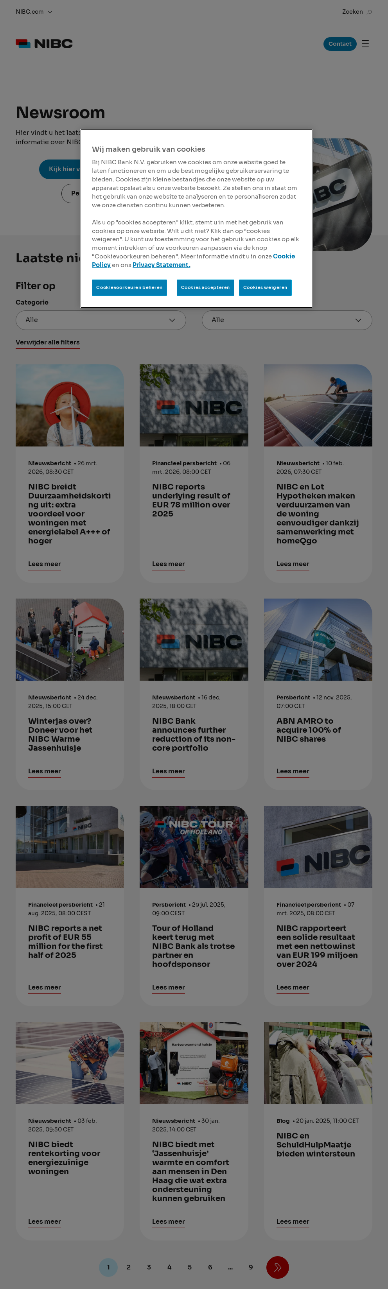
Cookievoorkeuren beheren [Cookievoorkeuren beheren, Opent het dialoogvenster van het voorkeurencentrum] (129, 287)
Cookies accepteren (205, 287)
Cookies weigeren (265, 287)
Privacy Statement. (161, 265)
